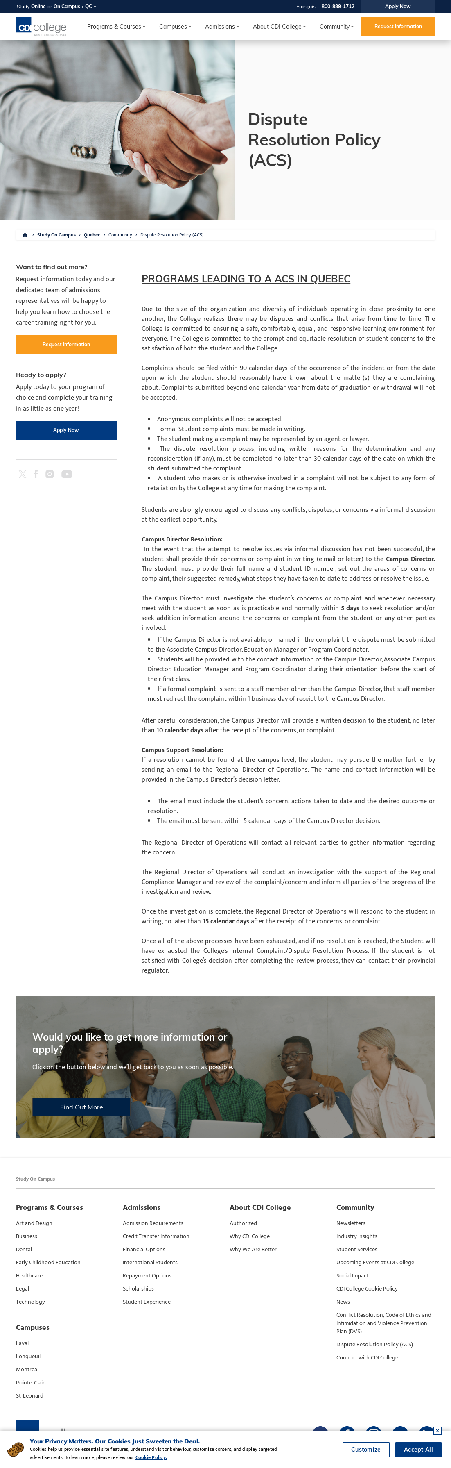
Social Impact (352, 1276)
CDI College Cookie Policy (367, 1289)
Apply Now (398, 6)
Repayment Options (147, 1276)
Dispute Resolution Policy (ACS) (172, 235)
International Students (150, 1263)
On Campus (67, 6)
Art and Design (34, 1223)
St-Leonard (29, 1396)
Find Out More (81, 1107)
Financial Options (144, 1249)
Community (335, 26)
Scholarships (138, 1289)
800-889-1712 (338, 6)
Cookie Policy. (151, 1457)
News (343, 1302)
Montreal (27, 1370)
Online (38, 6)
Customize (366, 1449)
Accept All (418, 1449)
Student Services (356, 1249)
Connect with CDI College (367, 1358)
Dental (24, 1249)
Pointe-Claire (31, 1383)
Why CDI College (250, 1236)
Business (26, 1236)
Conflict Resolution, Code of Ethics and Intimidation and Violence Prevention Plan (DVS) (383, 1323)
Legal (22, 1289)
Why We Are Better (253, 1249)
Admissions (220, 26)
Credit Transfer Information (156, 1236)
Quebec (92, 235)
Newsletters (350, 1223)
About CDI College (277, 26)
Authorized (243, 1223)
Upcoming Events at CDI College (375, 1263)
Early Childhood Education (48, 1263)
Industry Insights (356, 1236)
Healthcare (29, 1276)
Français (306, 6)
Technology (30, 1302)
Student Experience (147, 1302)
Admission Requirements (153, 1223)
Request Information (398, 26)
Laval (22, 1343)
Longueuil (28, 1356)
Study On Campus (56, 235)
